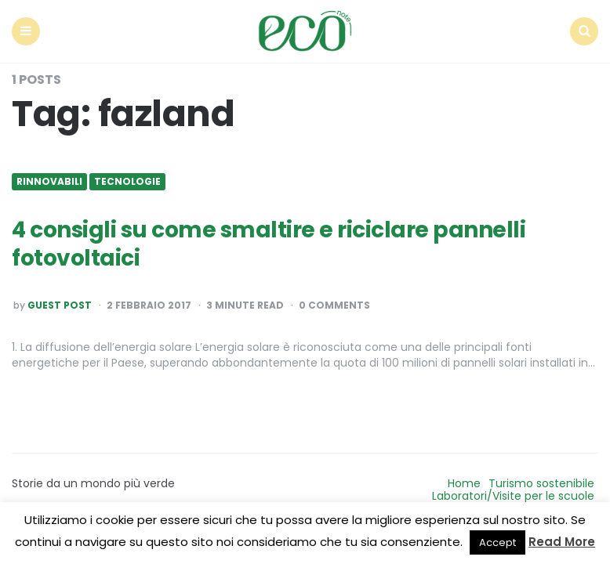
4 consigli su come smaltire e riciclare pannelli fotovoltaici (268, 244)
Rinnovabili (49, 181)
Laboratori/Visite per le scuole (513, 496)
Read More (561, 541)
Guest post (59, 305)
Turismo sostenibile (541, 483)
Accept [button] (497, 542)
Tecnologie (127, 181)
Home (464, 483)
